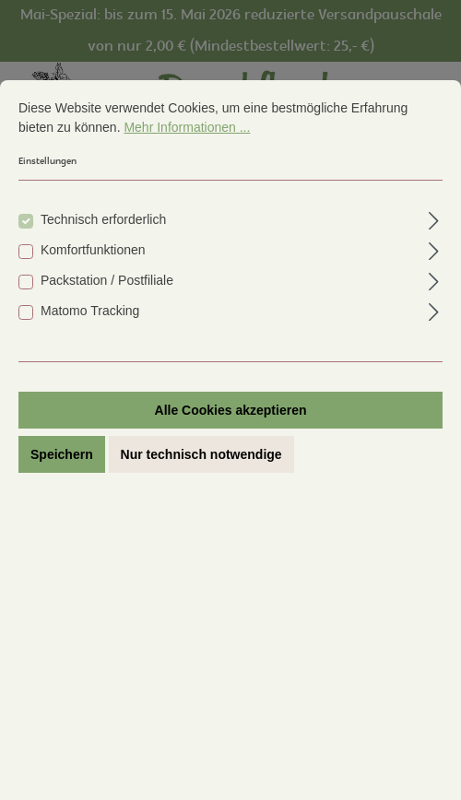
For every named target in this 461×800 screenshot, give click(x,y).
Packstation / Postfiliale (107, 280)
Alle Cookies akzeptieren (231, 410)
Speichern (61, 454)
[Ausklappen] (434, 217)
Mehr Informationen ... (187, 127)
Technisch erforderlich (103, 219)
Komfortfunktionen (93, 249)
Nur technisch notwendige (201, 454)
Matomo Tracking (90, 310)
